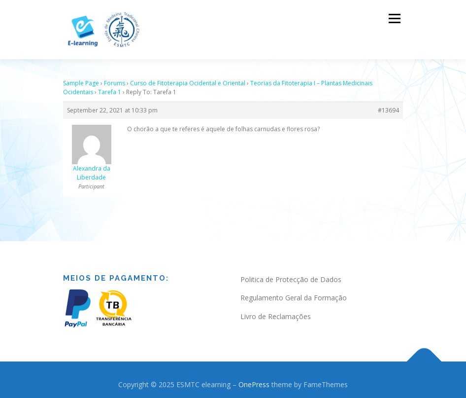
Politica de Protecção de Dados (290, 274)
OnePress (253, 379)
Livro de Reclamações (275, 311)
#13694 (388, 105)
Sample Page (81, 77)
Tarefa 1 (109, 86)
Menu (394, 18)
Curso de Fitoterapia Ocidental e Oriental (187, 77)
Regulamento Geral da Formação (293, 292)
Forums (114, 77)
